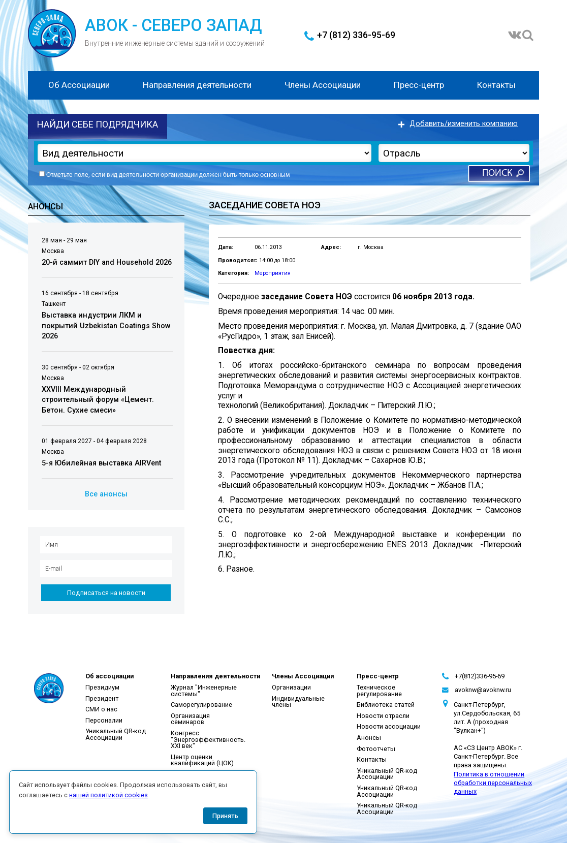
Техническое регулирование (379, 690)
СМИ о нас (101, 709)
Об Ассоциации (79, 85)
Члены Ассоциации (323, 85)
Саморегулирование (201, 704)
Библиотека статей (386, 704)
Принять (225, 816)
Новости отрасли (383, 716)
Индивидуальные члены (298, 702)
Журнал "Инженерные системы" (204, 690)
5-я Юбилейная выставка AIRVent (101, 463)
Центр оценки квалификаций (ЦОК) (202, 760)
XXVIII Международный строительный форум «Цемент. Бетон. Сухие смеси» (98, 400)
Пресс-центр (419, 85)
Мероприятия (273, 273)
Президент (101, 698)
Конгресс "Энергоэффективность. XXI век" (208, 739)
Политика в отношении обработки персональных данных (493, 782)
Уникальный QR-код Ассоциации (115, 734)
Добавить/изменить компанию (464, 123)
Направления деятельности (197, 85)
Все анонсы (106, 494)
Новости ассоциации (389, 726)
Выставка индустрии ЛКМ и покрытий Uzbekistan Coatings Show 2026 (106, 325)
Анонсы (369, 737)
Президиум (102, 687)
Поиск (497, 173)
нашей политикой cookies (108, 795)
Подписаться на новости (106, 593)
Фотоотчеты (376, 749)
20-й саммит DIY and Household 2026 (107, 262)
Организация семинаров (190, 719)
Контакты (496, 85)
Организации (291, 687)
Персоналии (103, 720)
